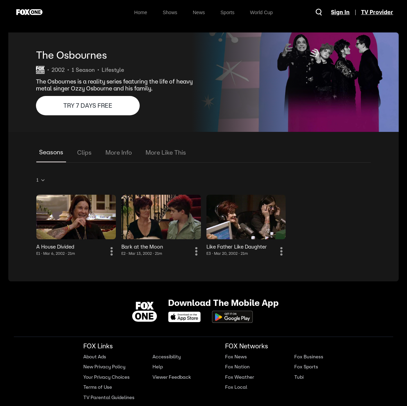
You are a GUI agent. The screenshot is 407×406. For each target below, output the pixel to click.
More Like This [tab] (166, 152)
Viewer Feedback (171, 377)
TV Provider (377, 12)
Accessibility (166, 357)
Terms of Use (97, 387)
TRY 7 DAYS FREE (87, 105)
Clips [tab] (84, 152)
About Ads (94, 357)
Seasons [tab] (51, 152)
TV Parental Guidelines (109, 397)
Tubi (299, 377)
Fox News (236, 357)
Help (157, 367)
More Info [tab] (118, 152)
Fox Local (236, 387)
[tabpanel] (203, 215)
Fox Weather (239, 377)
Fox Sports (306, 367)
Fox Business (308, 357)
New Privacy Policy (104, 367)
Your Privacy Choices (106, 377)
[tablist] (203, 153)
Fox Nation (237, 367)
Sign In (340, 12)
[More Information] (112, 251)
